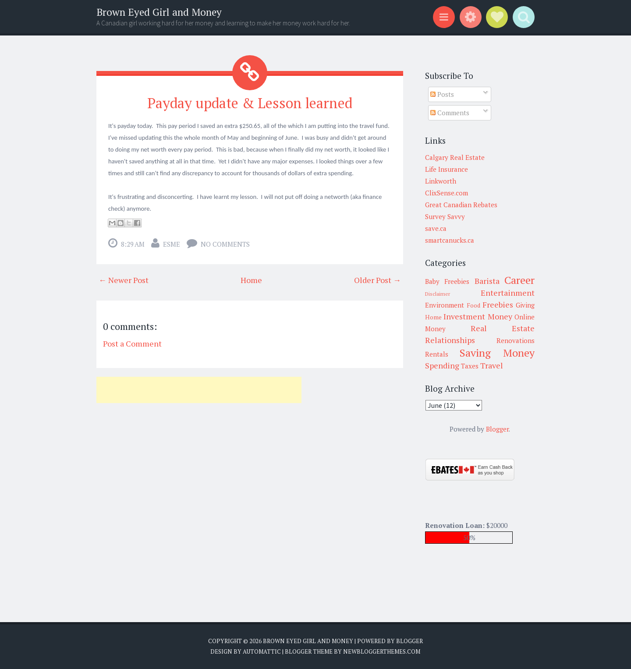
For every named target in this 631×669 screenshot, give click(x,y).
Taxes (470, 365)
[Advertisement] (198, 390)
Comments (449, 112)
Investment (464, 316)
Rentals (436, 354)
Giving (525, 305)
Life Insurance (446, 169)
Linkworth (440, 181)
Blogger (497, 429)
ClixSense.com (446, 192)
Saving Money (497, 353)
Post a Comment (132, 343)
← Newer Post (124, 280)
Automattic (262, 651)
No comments (225, 244)
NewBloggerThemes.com (381, 651)
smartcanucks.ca (449, 240)
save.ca (436, 228)
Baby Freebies (447, 281)
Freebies (497, 304)
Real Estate (503, 328)
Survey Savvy (445, 216)
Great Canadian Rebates (461, 204)
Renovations (515, 340)
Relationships (450, 340)
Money (500, 316)
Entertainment (508, 292)
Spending (442, 365)
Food (473, 305)
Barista (487, 281)
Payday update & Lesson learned (249, 103)
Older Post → (377, 280)
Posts (442, 94)
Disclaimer (437, 293)
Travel (491, 365)
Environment (444, 305)
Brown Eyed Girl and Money (159, 12)
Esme (171, 244)
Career (519, 280)
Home (251, 280)
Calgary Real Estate (455, 157)
